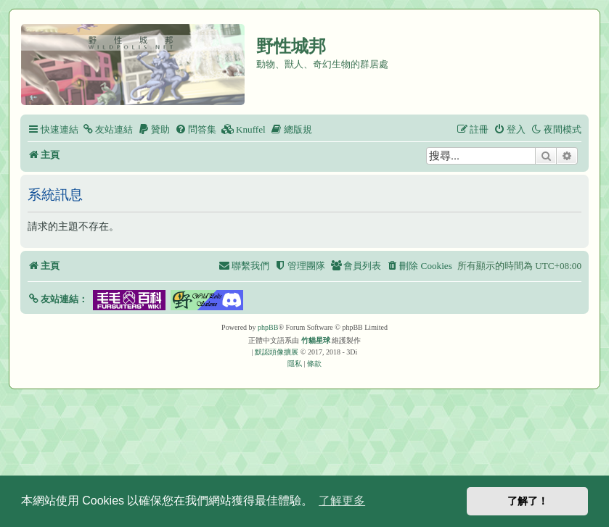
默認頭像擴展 (276, 352)
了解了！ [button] (527, 501)
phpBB (268, 327)
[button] (58, 299)
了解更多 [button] (342, 500)
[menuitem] (107, 129)
